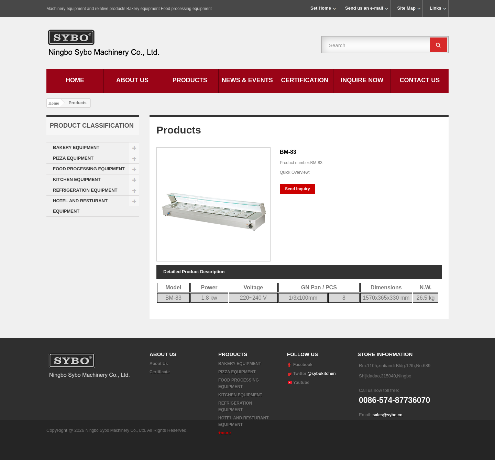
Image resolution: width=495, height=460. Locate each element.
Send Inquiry (297, 188)
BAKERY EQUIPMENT (76, 147)
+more (224, 432)
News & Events (247, 80)
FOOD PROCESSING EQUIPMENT (89, 168)
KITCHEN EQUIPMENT (77, 179)
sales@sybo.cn (388, 415)
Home (75, 80)
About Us (132, 80)
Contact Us (420, 80)
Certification (304, 80)
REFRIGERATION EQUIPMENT (85, 190)
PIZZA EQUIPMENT (73, 158)
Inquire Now (362, 80)
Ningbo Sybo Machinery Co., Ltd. (116, 449)
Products (190, 80)
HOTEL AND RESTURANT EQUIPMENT (80, 206)
